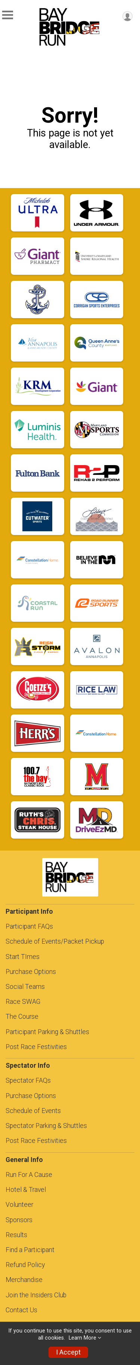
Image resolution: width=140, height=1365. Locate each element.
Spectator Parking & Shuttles (46, 1125)
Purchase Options (31, 971)
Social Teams (25, 986)
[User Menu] (127, 16)
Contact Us (21, 1310)
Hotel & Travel (26, 1189)
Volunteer (19, 1204)
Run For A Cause (29, 1174)
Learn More (82, 1338)
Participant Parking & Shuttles (47, 1032)
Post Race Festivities (36, 1047)
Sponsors (19, 1220)
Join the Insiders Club (36, 1295)
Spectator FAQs (28, 1080)
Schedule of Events (33, 1111)
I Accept (68, 1352)
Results (16, 1235)
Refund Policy (25, 1265)
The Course (22, 1016)
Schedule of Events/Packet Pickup (55, 941)
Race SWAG (23, 1001)
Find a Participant (30, 1250)
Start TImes (23, 956)
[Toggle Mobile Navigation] (7, 15)
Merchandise (24, 1279)
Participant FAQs (29, 926)
